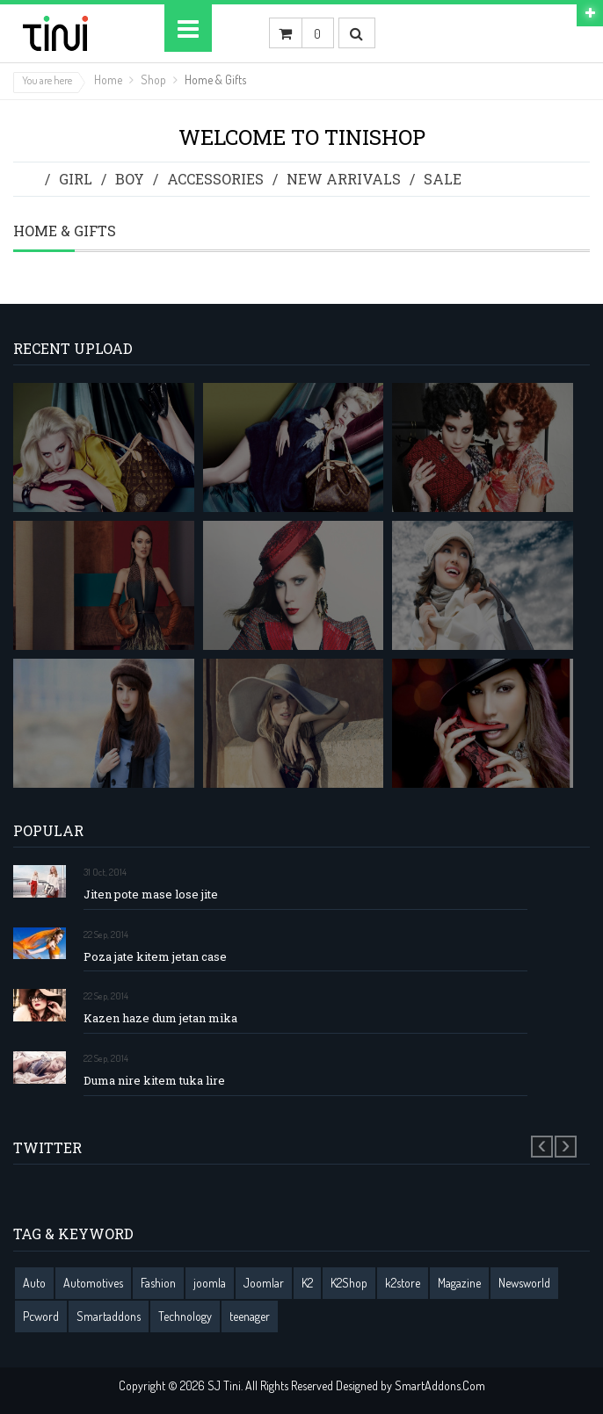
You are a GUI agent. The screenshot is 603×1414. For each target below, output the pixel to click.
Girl (75, 179)
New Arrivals (344, 179)
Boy (129, 179)
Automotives (93, 1282)
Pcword (41, 1316)
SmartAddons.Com (440, 1385)
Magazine (459, 1282)
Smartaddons (108, 1316)
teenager (249, 1316)
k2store (402, 1282)
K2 (307, 1282)
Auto (34, 1282)
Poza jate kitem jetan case (155, 956)
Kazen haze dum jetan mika (160, 1018)
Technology (185, 1316)
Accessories (215, 179)
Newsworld (524, 1282)
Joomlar (263, 1282)
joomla (209, 1282)
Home (108, 79)
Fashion (158, 1282)
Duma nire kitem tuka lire (154, 1080)
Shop (153, 79)
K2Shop (349, 1282)
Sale (442, 179)
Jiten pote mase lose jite (151, 894)
